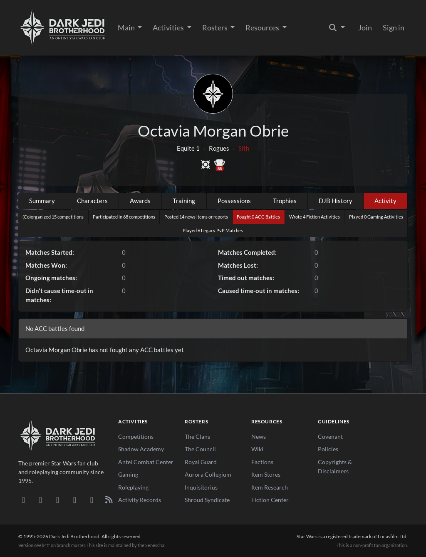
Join (365, 27)
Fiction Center (270, 499)
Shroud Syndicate (207, 499)
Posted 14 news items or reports (196, 216)
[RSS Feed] (109, 499)
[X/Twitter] (92, 499)
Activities (169, 27)
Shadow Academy (141, 449)
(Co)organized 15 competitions (53, 216)
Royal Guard (201, 461)
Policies (328, 449)
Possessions (234, 200)
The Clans (197, 436)
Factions (262, 461)
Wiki (257, 449)
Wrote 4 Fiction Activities (314, 216)
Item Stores (265, 474)
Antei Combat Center (145, 461)
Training (184, 200)
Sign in (393, 27)
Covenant (330, 436)
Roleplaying (133, 487)
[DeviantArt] (40, 499)
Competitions (136, 436)
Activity (385, 200)
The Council (200, 449)
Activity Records (139, 499)
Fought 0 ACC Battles (258, 216)
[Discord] (23, 499)
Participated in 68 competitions (124, 216)
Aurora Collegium (208, 474)
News (258, 436)
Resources (262, 27)
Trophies (285, 200)
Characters (92, 200)
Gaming (128, 474)
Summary (42, 200)
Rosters (215, 27)
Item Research (269, 487)
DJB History (335, 200)
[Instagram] (74, 499)
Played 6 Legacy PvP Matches (213, 230)
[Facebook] (57, 499)
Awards (140, 200)
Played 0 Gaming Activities (376, 216)
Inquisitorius (201, 487)
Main (127, 27)
